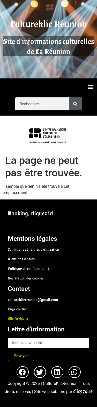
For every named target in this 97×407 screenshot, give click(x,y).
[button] (90, 86)
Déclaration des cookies (26, 278)
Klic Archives (18, 318)
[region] (48, 134)
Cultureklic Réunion (48, 23)
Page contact (18, 309)
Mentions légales (21, 259)
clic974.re (83, 391)
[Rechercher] (75, 103)
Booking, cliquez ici (31, 213)
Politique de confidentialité (29, 268)
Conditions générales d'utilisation (33, 249)
